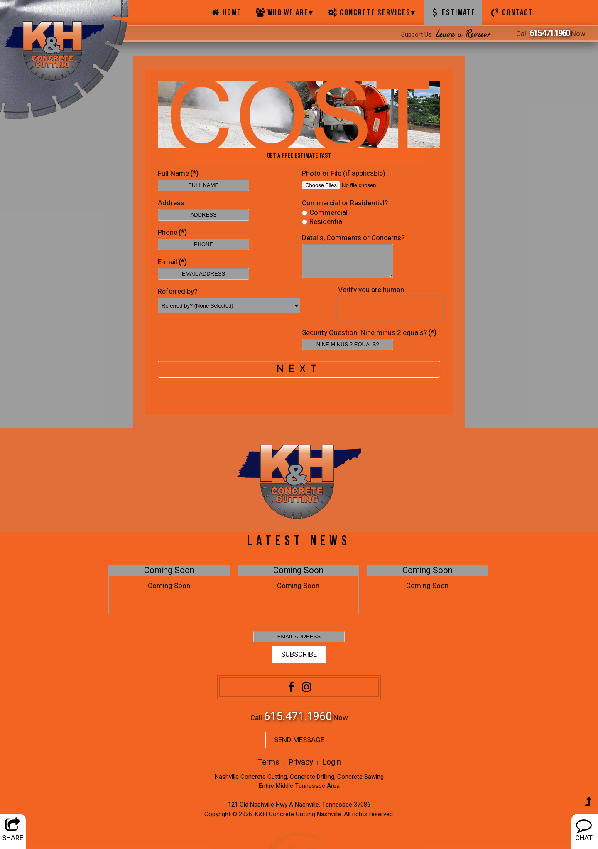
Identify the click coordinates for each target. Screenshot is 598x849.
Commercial (325, 213)
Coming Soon (169, 570)
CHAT (584, 830)
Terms (268, 762)
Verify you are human (371, 290)
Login (331, 762)
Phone (172, 232)
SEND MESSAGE (299, 740)
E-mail (172, 262)
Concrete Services (372, 13)
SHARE (12, 830)
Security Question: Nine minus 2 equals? (369, 333)
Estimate (452, 13)
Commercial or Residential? (345, 203)
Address (171, 203)
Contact (511, 13)
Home (225, 13)
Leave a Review (463, 34)
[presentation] (390, 308)
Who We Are (284, 13)
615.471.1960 (549, 33)
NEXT (299, 369)
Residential (323, 222)
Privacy (300, 762)
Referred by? (177, 291)
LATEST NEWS (299, 540)
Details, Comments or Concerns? (353, 238)
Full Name (178, 173)
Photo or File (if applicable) (343, 173)
